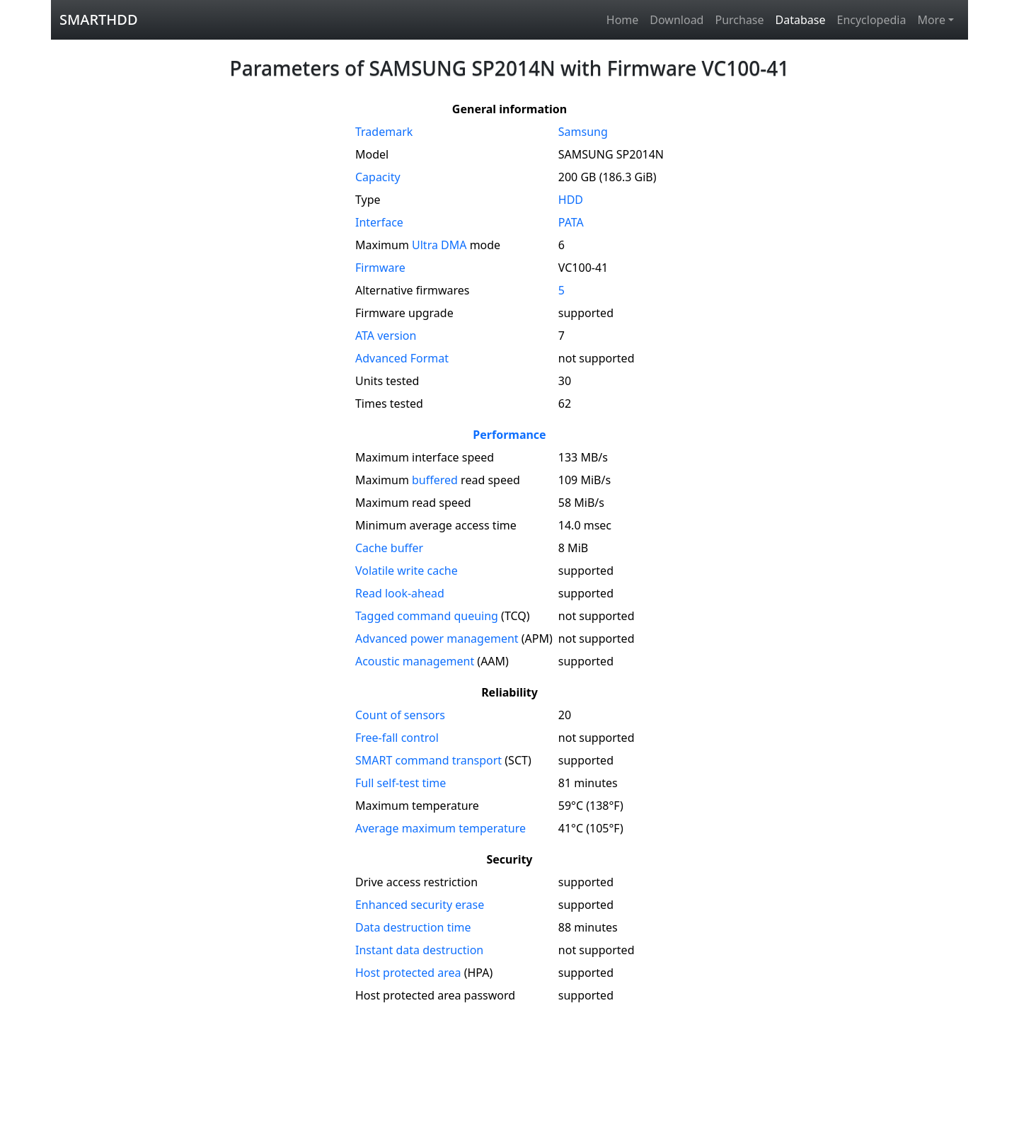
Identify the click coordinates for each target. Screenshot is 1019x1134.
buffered (435, 480)
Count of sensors (400, 715)
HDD (570, 199)
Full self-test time (400, 783)
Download (676, 20)
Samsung (583, 131)
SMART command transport (428, 760)
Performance (509, 434)
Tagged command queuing (426, 616)
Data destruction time (413, 927)
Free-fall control (397, 737)
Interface (379, 222)
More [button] (931, 20)
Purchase (739, 20)
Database (801, 20)
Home (622, 20)
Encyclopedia (871, 20)
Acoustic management (414, 661)
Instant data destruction (419, 950)
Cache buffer (389, 548)
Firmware (380, 267)
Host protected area (408, 972)
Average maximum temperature (440, 828)
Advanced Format (402, 358)
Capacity (378, 177)
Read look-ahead (399, 593)
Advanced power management (437, 638)
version (385, 335)
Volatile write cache (406, 570)
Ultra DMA (439, 245)
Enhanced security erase (419, 904)
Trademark (384, 131)
